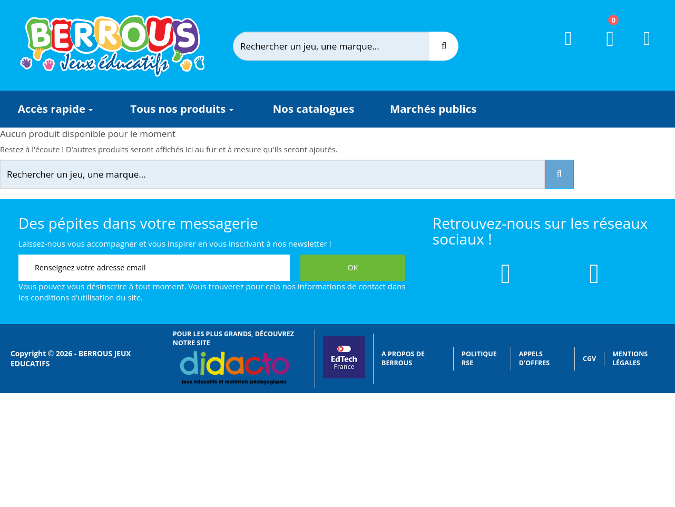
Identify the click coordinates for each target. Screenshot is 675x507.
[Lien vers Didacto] (234, 368)
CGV (589, 358)
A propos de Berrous (403, 358)
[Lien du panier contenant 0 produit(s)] (604, 48)
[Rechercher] (340, 46)
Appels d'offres (534, 358)
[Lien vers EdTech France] (344, 376)
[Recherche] (443, 46)
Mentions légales (630, 358)
